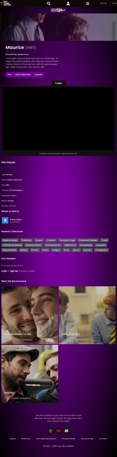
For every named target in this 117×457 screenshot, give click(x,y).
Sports (76, 250)
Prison (45, 250)
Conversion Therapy (88, 240)
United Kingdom (16, 190)
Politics (35, 250)
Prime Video (16, 219)
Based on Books (10, 240)
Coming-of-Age (67, 240)
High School (70, 245)
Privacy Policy (68, 438)
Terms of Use (87, 438)
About (13, 438)
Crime (104, 240)
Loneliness (101, 245)
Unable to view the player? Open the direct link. (58, 153)
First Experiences (53, 245)
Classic (39, 240)
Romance (18, 180)
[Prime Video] (5, 220)
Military (23, 250)
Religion (56, 250)
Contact (103, 438)
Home (103, 3)
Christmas (26, 240)
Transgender (101, 250)
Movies (9, 174)
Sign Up (14, 271)
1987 (8, 185)
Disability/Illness (33, 245)
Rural (66, 250)
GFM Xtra (25, 438)
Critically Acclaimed (12, 245)
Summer (87, 250)
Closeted (51, 240)
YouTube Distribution (46, 438)
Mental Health (9, 250)
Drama (10, 180)
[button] (58, 83)
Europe (11, 201)
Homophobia (86, 245)
